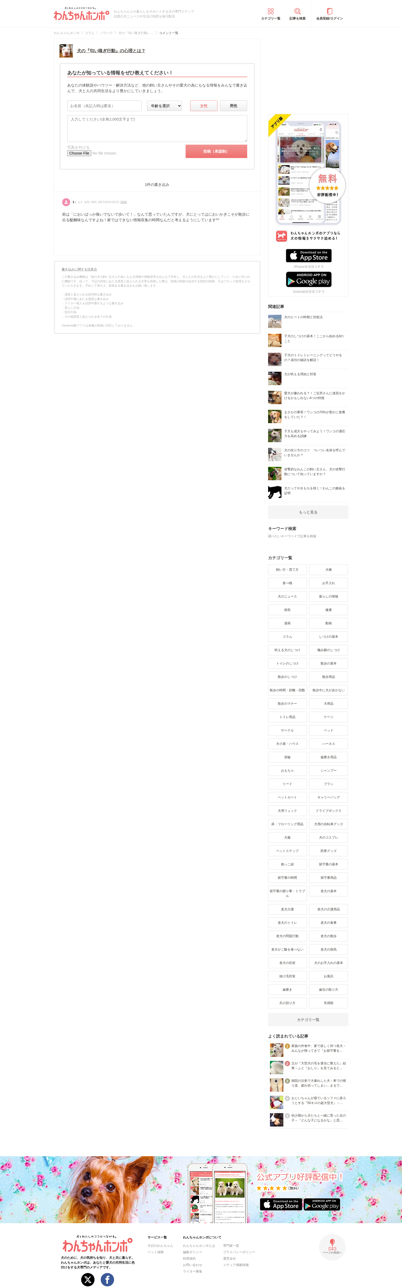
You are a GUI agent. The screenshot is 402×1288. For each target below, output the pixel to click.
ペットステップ (287, 851)
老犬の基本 (329, 891)
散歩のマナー (287, 703)
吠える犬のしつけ (287, 650)
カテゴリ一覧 (270, 18)
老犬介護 (287, 909)
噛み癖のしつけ (328, 650)
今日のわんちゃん (160, 1246)
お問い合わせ (192, 1265)
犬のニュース (287, 596)
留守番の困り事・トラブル (287, 893)
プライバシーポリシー (239, 1252)
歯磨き (287, 990)
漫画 (287, 623)
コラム (287, 637)
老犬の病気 (329, 949)
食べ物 (287, 583)
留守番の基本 (328, 864)
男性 (233, 106)
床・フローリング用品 (287, 824)
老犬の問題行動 (287, 936)
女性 (204, 106)
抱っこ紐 (287, 864)
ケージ (328, 717)
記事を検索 (298, 18)
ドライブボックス (328, 811)
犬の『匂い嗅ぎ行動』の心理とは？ (111, 50)
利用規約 (189, 1258)
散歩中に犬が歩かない (329, 690)
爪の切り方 (287, 1003)
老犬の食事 (329, 923)
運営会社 (229, 1258)
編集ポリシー (192, 1252)
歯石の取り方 (328, 990)
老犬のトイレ (287, 923)
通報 (123, 202)
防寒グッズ (329, 851)
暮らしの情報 (328, 596)
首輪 (287, 757)
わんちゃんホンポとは (199, 1246)
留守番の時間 (287, 878)
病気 (287, 610)
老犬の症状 (287, 963)
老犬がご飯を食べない (287, 949)
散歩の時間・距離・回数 (287, 690)
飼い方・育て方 (287, 570)
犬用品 (328, 703)
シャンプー (329, 770)
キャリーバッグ (328, 797)
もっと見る (308, 512)
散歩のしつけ (287, 677)
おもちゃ (287, 770)
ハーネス (328, 744)
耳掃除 (328, 1003)
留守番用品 (329, 878)
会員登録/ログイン (329, 18)
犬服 (287, 837)
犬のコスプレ (328, 837)
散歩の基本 (329, 663)
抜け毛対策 (287, 976)
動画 (328, 623)
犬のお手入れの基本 (328, 963)
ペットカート (287, 797)
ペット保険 (156, 1252)
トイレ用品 (287, 717)
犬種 (328, 570)
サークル (287, 730)
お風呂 (328, 976)
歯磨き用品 (329, 757)
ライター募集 (192, 1271)
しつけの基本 (328, 637)
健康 (328, 610)
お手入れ (328, 583)
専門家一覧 (231, 1246)
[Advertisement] (308, 72)
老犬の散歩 (329, 936)
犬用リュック (287, 811)
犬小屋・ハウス (287, 744)
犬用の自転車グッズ (328, 824)
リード (287, 784)
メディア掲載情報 (236, 1265)
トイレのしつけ (287, 663)
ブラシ (328, 784)
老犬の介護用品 (328, 909)
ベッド (328, 730)
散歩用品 (328, 677)
